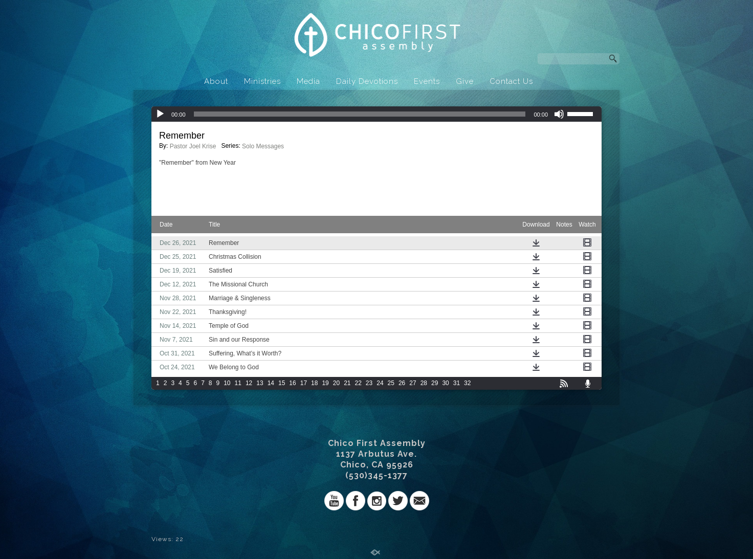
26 (401, 383)
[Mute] (559, 114)
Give (465, 81)
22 (358, 383)
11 (238, 383)
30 (445, 383)
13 (259, 383)
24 (379, 383)
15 (281, 383)
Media (308, 81)
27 (412, 383)
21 (347, 383)
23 (369, 383)
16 (292, 383)
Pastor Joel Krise (193, 146)
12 (249, 383)
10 (227, 383)
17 (303, 383)
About (216, 81)
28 (423, 383)
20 (336, 383)
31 (456, 383)
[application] (376, 114)
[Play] (160, 114)
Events (427, 81)
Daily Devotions (367, 81)
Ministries (262, 81)
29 (434, 383)
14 (271, 383)
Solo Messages (263, 146)
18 (314, 383)
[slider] (360, 114)
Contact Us (511, 81)
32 (467, 383)
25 (391, 383)
